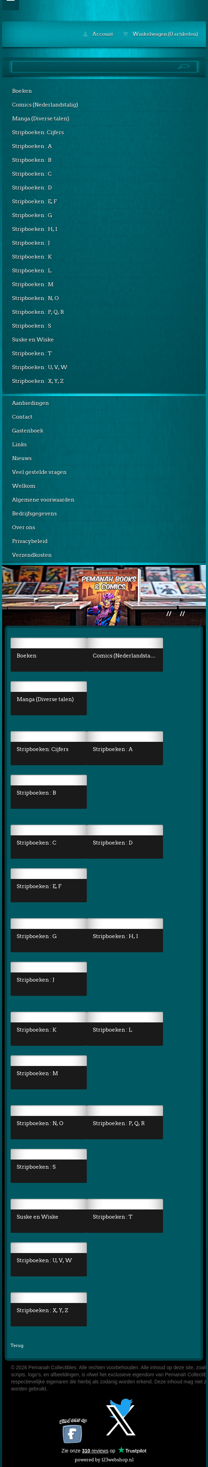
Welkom (23, 486)
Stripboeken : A (32, 146)
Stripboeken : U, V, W (39, 367)
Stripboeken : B (31, 160)
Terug (17, 1345)
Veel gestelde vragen (39, 472)
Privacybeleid (29, 541)
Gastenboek (27, 431)
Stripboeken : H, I (34, 229)
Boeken (22, 91)
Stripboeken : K (32, 257)
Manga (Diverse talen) (40, 118)
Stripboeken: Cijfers (38, 132)
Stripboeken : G (32, 215)
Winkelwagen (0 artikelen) (160, 34)
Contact (22, 417)
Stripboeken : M (33, 284)
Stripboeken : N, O (35, 298)
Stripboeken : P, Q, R (38, 312)
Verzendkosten (32, 555)
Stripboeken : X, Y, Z (37, 381)
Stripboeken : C (32, 174)
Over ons (23, 527)
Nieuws (22, 458)
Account (98, 34)
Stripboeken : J (31, 243)
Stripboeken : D (32, 188)
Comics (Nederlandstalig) (45, 105)
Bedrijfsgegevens (34, 513)
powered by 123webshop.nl (104, 1458)
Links (19, 444)
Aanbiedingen (30, 403)
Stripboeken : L (31, 270)
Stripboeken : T (32, 353)
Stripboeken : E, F (34, 201)
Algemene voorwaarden (43, 500)
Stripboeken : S (31, 326)
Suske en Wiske (33, 340)
